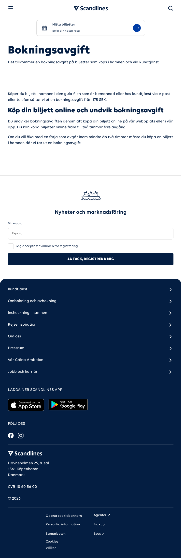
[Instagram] (21, 435)
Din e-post (15, 223)
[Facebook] (11, 435)
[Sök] (170, 8)
